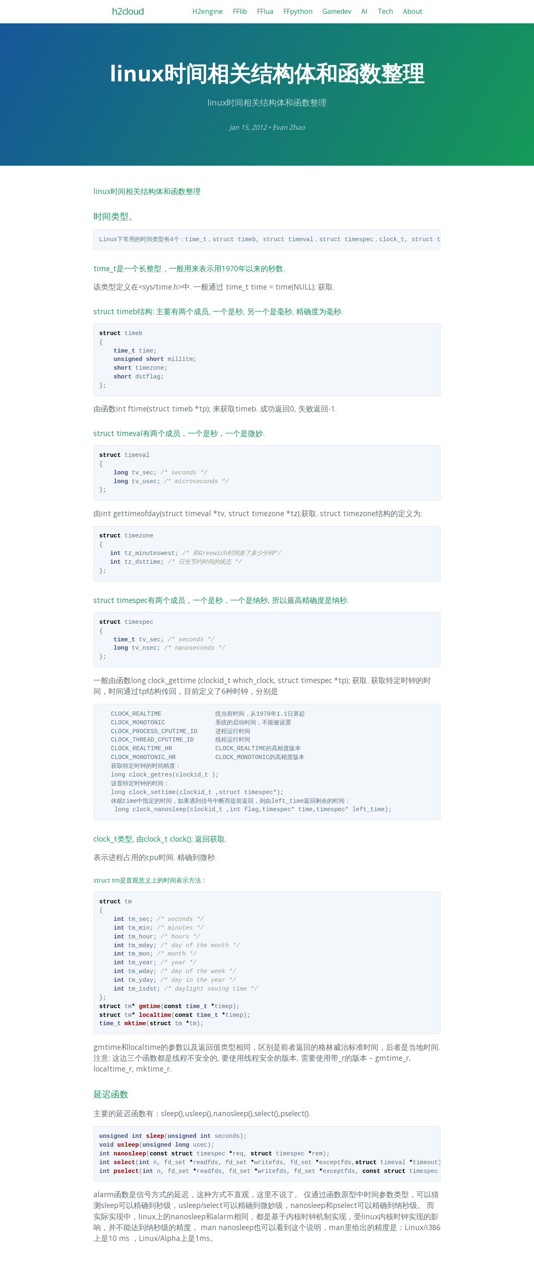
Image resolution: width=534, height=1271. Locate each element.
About (412, 11)
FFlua (265, 11)
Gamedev (336, 11)
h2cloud (128, 11)
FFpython (297, 11)
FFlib (240, 11)
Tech (385, 11)
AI (364, 11)
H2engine (207, 11)
